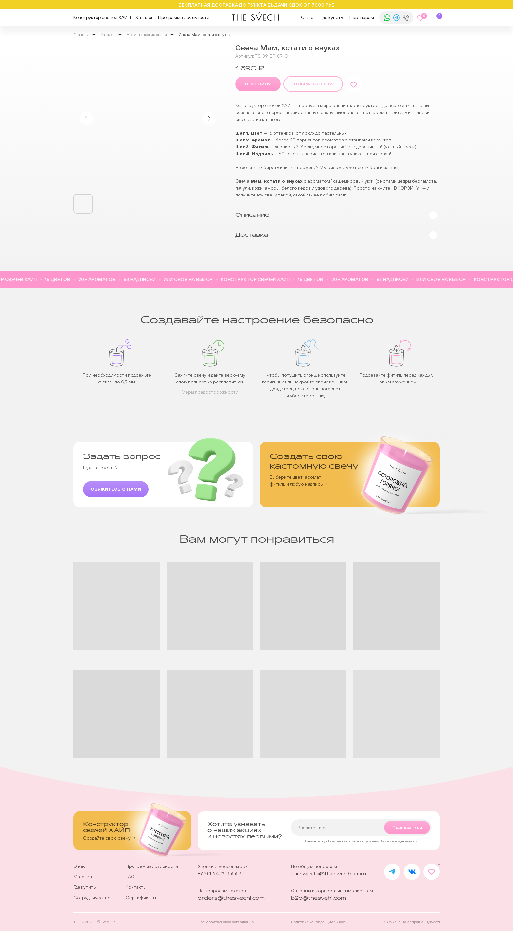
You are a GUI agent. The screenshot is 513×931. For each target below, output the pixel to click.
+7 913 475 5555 (221, 874)
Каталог (144, 17)
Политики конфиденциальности (398, 841)
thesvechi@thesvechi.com (328, 874)
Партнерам (361, 17)
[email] (361, 827)
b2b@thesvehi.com (318, 898)
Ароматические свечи (147, 34)
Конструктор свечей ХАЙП (102, 17)
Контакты (136, 887)
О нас (307, 17)
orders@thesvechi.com (231, 898)
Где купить (332, 17)
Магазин (82, 876)
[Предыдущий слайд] (86, 118)
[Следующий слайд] (209, 118)
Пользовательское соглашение (226, 922)
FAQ (130, 876)
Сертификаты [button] (141, 897)
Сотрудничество (92, 897)
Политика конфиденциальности (319, 922)
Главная (81, 34)
